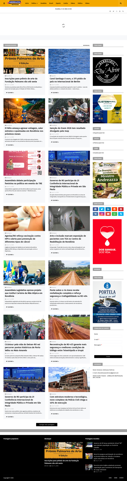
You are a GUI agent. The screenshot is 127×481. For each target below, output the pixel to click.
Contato (121, 478)
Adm (47, 466)
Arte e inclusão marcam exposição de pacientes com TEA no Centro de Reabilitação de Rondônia (68, 239)
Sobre (115, 478)
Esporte (53, 75)
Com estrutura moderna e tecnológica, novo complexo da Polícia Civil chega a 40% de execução (68, 400)
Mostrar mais (86, 45)
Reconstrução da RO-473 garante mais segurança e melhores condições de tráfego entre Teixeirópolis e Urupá (68, 347)
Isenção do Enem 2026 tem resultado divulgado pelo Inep (67, 129)
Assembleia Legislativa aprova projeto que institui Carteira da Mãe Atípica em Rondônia (23, 293)
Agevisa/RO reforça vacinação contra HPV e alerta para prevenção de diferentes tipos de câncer (23, 239)
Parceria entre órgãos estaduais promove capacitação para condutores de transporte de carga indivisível (108, 467)
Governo (53, 287)
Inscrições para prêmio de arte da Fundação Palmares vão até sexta (21, 80)
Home (110, 478)
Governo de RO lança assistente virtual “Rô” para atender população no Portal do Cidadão (108, 445)
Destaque (9, 177)
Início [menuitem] (27, 3)
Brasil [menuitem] (51, 3)
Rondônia (9, 75)
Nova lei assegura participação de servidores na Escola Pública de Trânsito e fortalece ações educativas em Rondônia (108, 456)
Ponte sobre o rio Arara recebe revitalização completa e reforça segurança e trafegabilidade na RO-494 (68, 293)
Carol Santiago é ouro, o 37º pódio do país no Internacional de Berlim (68, 80)
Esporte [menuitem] (58, 3)
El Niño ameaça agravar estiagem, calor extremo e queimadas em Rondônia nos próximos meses (24, 131)
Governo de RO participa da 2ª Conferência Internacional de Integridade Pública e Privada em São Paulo (68, 185)
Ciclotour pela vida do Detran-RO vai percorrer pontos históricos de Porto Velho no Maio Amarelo (22, 347)
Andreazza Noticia (19, 478)
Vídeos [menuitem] (73, 3)
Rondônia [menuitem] (43, 3)
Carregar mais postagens (46, 424)
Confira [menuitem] (66, 3)
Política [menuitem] (34, 3)
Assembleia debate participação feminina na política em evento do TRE (23, 182)
